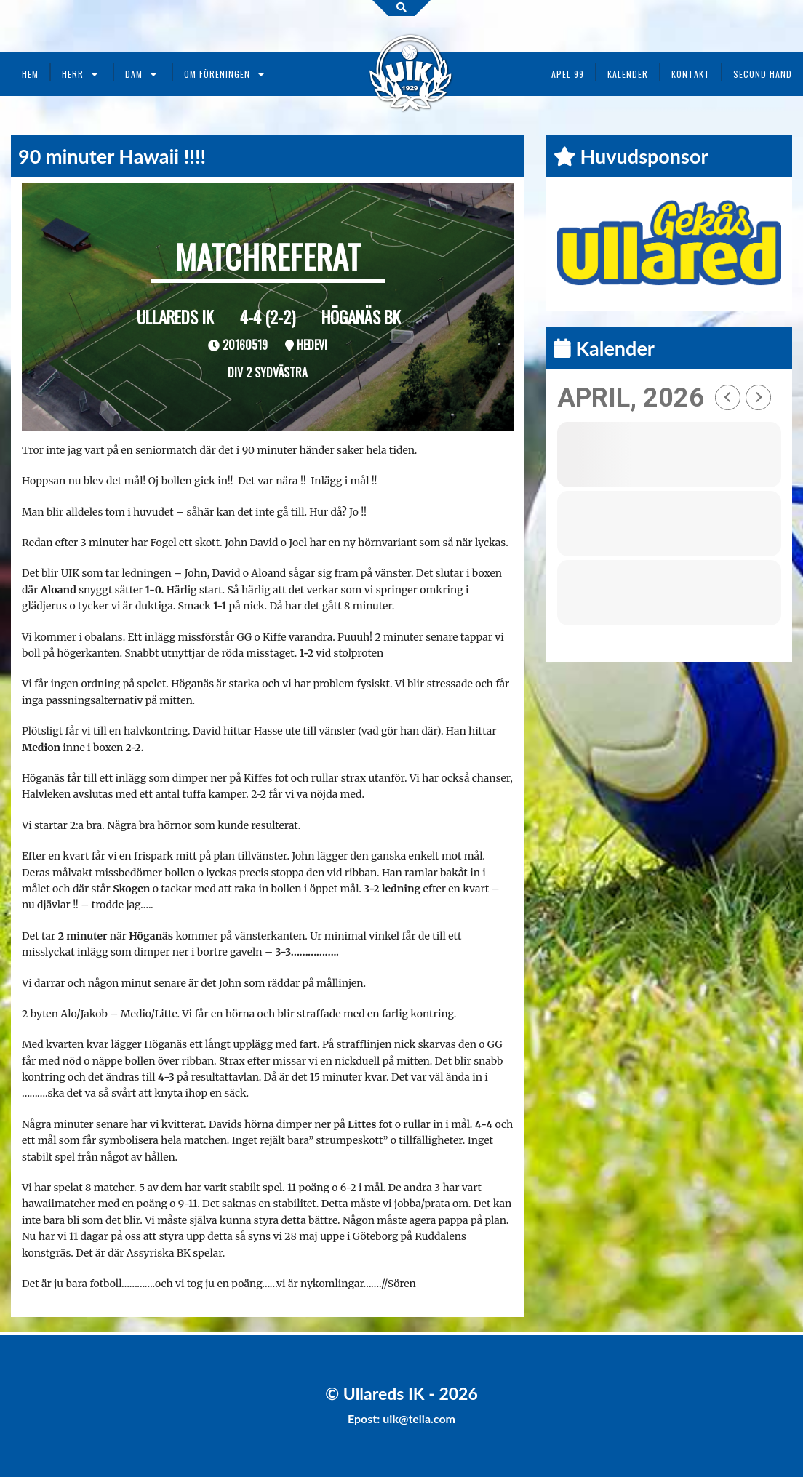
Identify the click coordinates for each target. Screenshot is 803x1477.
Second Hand (762, 74)
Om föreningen (217, 74)
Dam (134, 74)
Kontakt (690, 74)
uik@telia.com (419, 1418)
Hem (30, 74)
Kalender (627, 74)
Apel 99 (567, 74)
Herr (73, 74)
